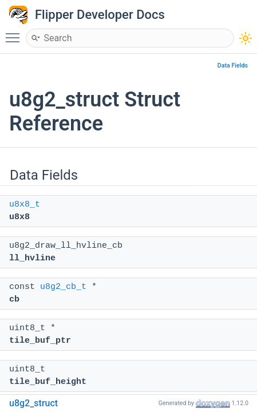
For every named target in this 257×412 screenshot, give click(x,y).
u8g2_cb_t (63, 287)
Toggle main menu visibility (15, 32)
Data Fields (233, 65)
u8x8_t (24, 204)
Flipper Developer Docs (100, 14)
